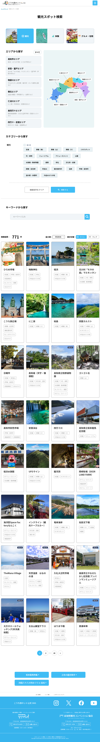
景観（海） (40, 149)
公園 (76, 156)
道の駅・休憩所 (31, 175)
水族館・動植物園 (32, 162)
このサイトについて (59, 694)
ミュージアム (44, 156)
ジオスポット (85, 149)
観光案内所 (58, 169)
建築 (47, 162)
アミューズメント (62, 156)
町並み (44, 169)
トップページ (4, 9)
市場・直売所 (83, 169)
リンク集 (47, 694)
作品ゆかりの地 (49, 175)
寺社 (57, 162)
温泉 (70, 169)
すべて (29, 145)
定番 (27, 149)
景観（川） (70, 149)
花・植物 (29, 156)
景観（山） (55, 149)
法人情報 (38, 694)
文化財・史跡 (70, 162)
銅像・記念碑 (30, 169)
